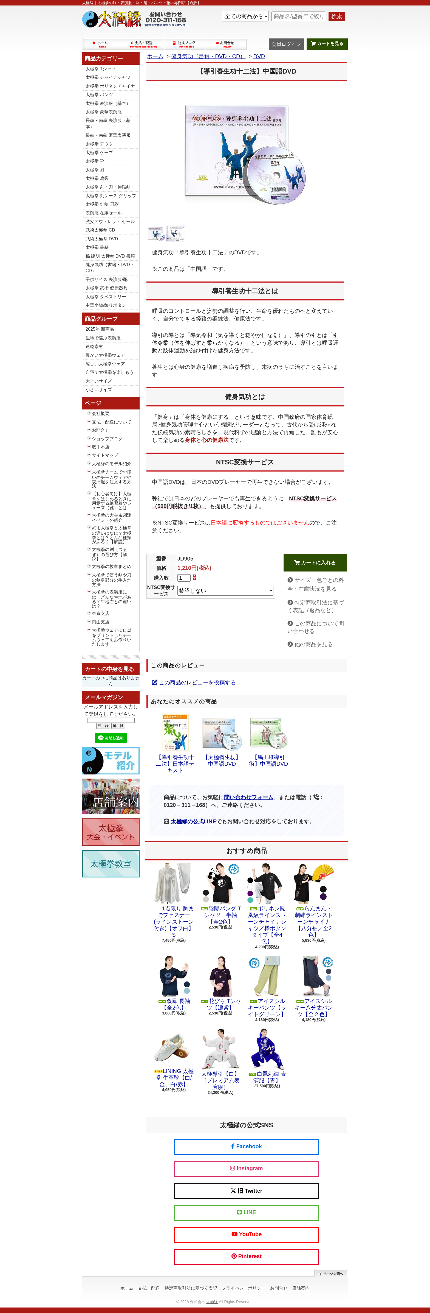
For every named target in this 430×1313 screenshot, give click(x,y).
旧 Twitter (246, 1191)
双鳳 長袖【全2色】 (173, 983)
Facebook (246, 1146)
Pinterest (246, 1256)
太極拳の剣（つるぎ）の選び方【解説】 (109, 554)
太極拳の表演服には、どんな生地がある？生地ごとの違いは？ (111, 599)
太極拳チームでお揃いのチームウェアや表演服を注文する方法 (111, 479)
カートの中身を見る (109, 669)
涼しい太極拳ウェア (105, 363)
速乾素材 (94, 346)
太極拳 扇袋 (97, 178)
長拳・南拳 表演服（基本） (108, 123)
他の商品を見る (314, 644)
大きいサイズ (99, 381)
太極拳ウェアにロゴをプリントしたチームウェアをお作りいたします (111, 637)
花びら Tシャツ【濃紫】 (220, 983)
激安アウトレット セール (110, 221)
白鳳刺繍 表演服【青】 (267, 1055)
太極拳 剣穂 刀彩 (102, 204)
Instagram (246, 1168)
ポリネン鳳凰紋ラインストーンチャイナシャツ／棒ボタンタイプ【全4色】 (267, 903)
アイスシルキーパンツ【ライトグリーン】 (267, 986)
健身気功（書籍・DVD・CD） (110, 267)
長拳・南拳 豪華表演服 (108, 135)
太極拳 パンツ (99, 94)
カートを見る (327, 43)
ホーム (102, 44)
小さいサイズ (99, 389)
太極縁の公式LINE (193, 821)
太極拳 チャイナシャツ (108, 77)
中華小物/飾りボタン (106, 305)
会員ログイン (286, 44)
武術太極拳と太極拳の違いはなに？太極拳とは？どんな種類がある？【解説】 (111, 534)
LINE (246, 1212)
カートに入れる (315, 562)
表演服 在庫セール (104, 213)
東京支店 (100, 613)
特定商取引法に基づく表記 (191, 1288)
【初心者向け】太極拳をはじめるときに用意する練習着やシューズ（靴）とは (111, 500)
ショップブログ (185, 44)
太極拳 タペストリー (106, 296)
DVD (259, 56)
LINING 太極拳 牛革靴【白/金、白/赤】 (173, 1057)
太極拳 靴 (95, 161)
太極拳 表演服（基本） (108, 103)
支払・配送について (144, 44)
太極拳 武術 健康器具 (107, 288)
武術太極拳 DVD (102, 238)
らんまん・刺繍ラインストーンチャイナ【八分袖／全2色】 (313, 900)
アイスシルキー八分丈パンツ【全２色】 (313, 986)
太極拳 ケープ (99, 152)
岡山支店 (100, 622)
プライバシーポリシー (243, 1288)
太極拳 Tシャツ (101, 68)
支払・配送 (149, 1288)
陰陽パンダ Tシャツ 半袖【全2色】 (220, 894)
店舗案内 (301, 1288)
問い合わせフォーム (248, 797)
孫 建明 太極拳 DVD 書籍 (110, 256)
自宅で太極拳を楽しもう (110, 372)
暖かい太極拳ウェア (105, 355)
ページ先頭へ (331, 1273)
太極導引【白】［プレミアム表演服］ (220, 1059)
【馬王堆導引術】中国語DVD (268, 739)
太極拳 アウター (101, 144)
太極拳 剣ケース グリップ (111, 195)
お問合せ (226, 44)
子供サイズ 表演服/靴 (107, 279)
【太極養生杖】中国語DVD (221, 739)
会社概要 (100, 413)
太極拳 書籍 (97, 247)
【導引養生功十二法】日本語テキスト (175, 742)
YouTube (246, 1234)
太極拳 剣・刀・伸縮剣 (108, 187)
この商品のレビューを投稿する (194, 682)
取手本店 (100, 447)
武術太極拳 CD (100, 230)
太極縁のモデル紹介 (111, 463)
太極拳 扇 (95, 170)
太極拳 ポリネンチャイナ (110, 86)
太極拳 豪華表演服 (104, 112)
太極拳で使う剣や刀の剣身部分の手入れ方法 (111, 580)
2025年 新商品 (100, 329)
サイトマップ (105, 455)
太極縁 (212, 1302)
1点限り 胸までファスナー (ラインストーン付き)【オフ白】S (173, 900)
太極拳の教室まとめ (111, 566)
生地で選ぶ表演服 (103, 338)
